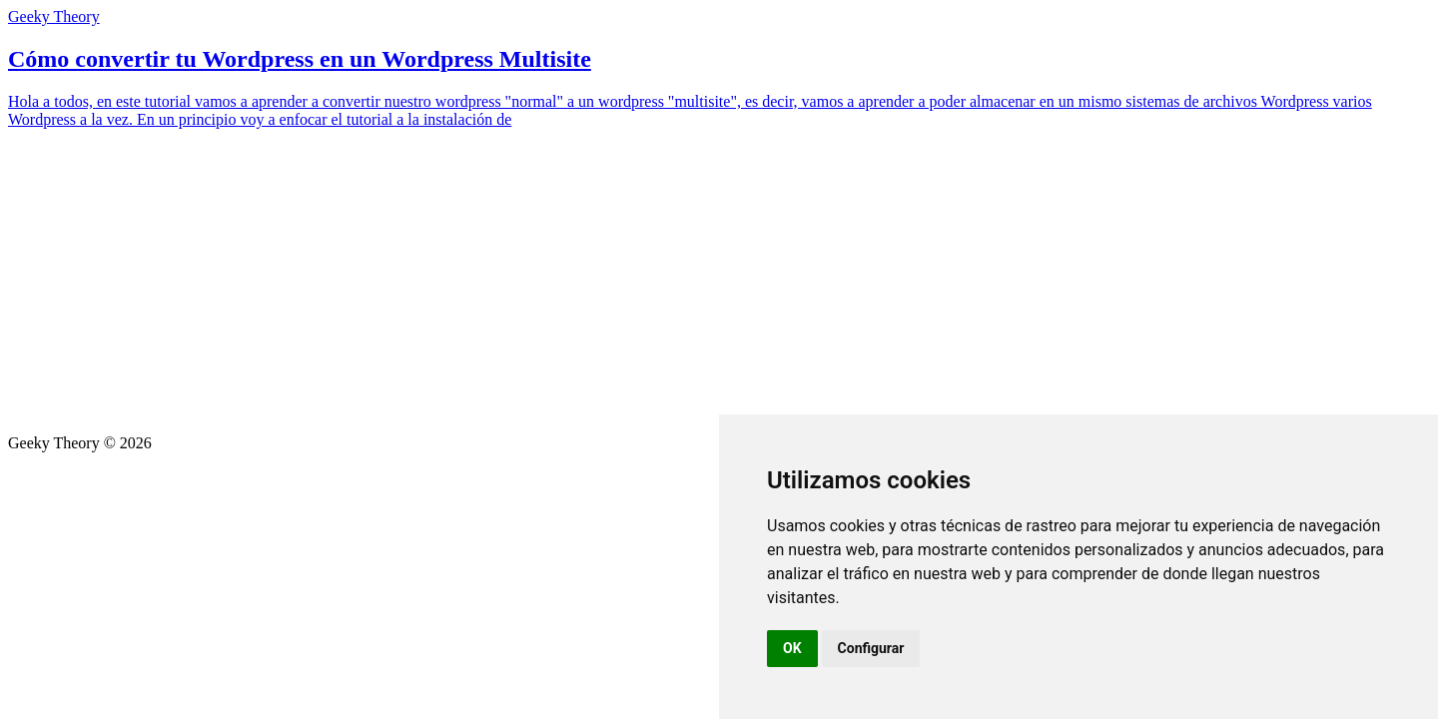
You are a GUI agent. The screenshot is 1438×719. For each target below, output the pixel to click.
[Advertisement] (719, 284)
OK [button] (792, 648)
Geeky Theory (54, 16)
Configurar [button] (871, 648)
